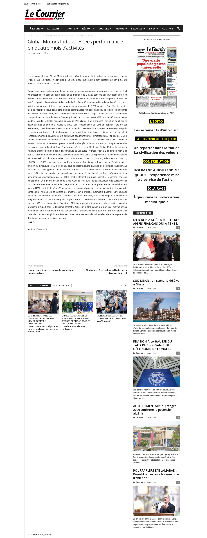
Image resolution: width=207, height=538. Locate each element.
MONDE (121, 28)
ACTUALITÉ (54, 28)
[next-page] (125, 285)
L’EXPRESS (138, 28)
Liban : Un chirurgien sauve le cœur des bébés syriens (50, 271)
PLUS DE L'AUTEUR (61, 285)
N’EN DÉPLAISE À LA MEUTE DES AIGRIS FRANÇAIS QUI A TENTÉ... (156, 222)
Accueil (30, 35)
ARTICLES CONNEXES (39, 285)
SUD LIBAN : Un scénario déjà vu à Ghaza (156, 282)
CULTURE (105, 28)
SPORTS (72, 28)
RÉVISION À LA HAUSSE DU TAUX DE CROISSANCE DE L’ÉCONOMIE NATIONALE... (152, 345)
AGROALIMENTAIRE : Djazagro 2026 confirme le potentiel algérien (154, 409)
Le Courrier (138, 227)
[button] (178, 28)
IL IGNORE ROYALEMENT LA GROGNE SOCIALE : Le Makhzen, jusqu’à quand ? (111, 318)
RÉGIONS (88, 28)
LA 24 (153, 28)
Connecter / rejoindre (58, 4)
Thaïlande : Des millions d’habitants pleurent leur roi (106, 271)
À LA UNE (36, 28)
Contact (167, 28)
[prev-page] (121, 285)
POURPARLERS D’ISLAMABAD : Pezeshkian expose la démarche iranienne (156, 474)
